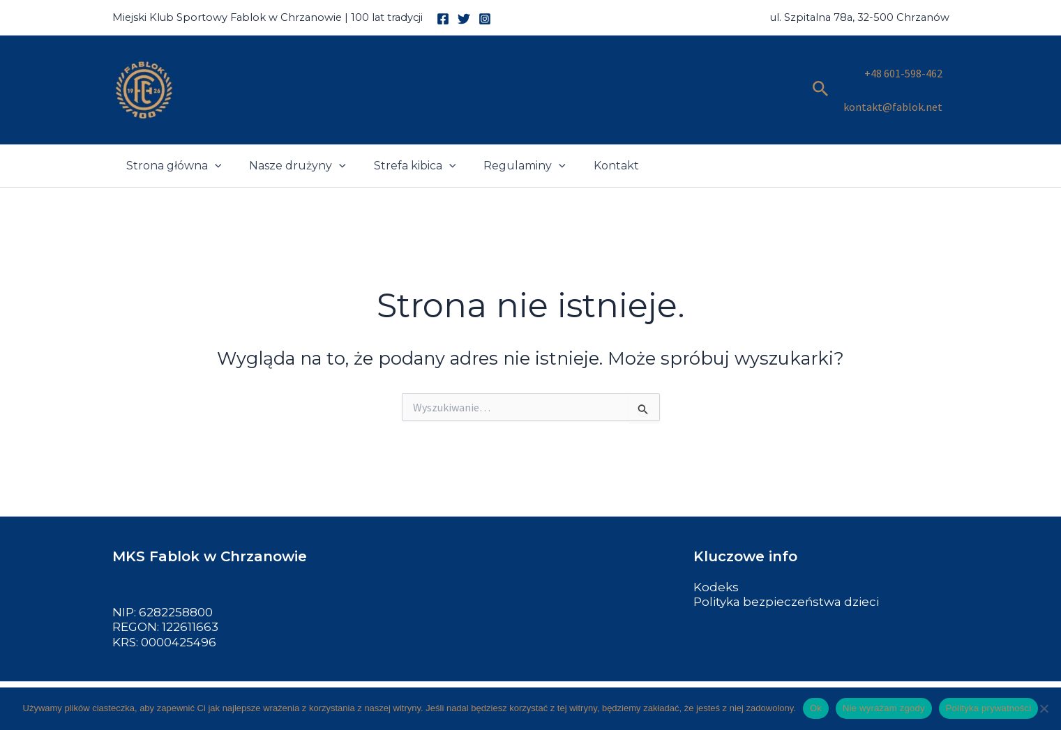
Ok (816, 708)
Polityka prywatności (989, 708)
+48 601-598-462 (903, 70)
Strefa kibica (401, 144)
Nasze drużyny (289, 144)
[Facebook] (443, 19)
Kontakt (591, 144)
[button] (820, 79)
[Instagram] (485, 19)
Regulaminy (505, 144)
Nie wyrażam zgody (884, 708)
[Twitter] (464, 19)
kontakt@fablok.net (892, 89)
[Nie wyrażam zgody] (1044, 708)
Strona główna (171, 144)
